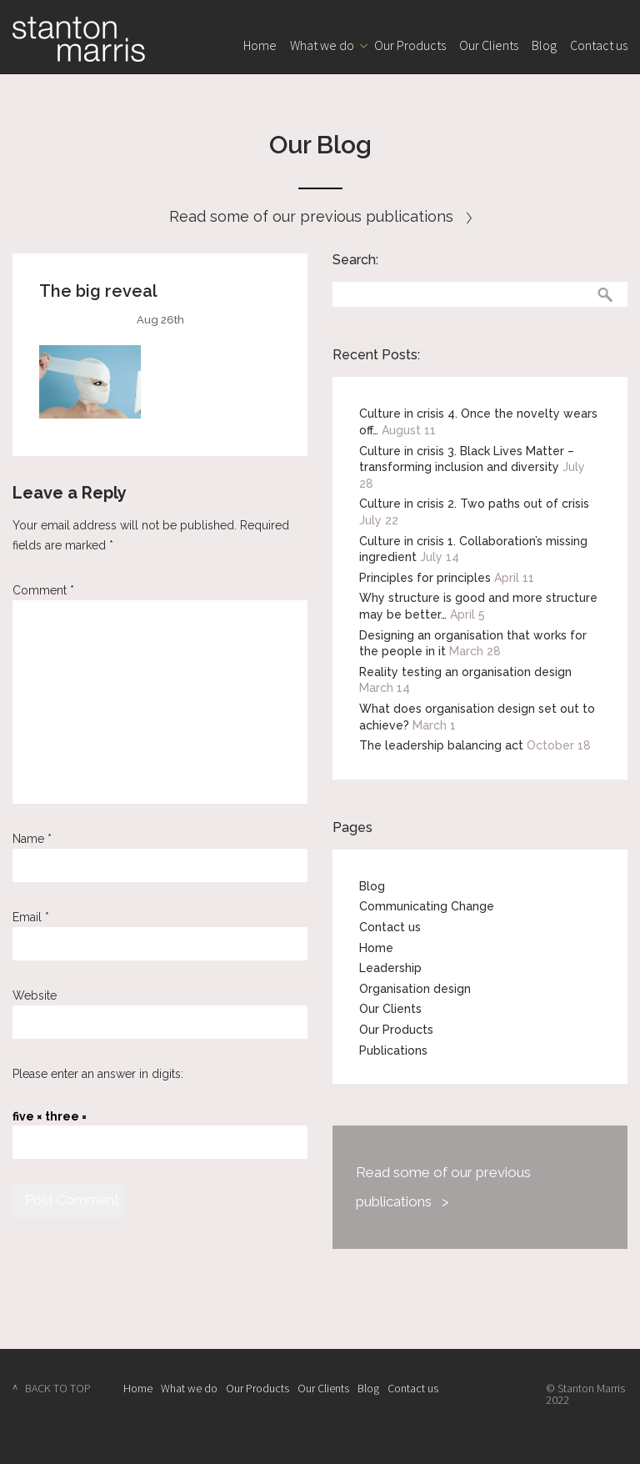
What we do (322, 45)
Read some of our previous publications (320, 216)
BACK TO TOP (58, 1388)
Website (34, 995)
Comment (43, 590)
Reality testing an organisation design (465, 672)
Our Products (410, 45)
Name (32, 838)
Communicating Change (426, 906)
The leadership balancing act (441, 745)
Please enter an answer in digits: (97, 1073)
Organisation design (415, 988)
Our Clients (488, 45)
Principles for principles (425, 577)
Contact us (599, 45)
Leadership (390, 968)
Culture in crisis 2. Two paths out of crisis (474, 503)
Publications (393, 1050)
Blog (544, 45)
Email (30, 917)
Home (260, 45)
